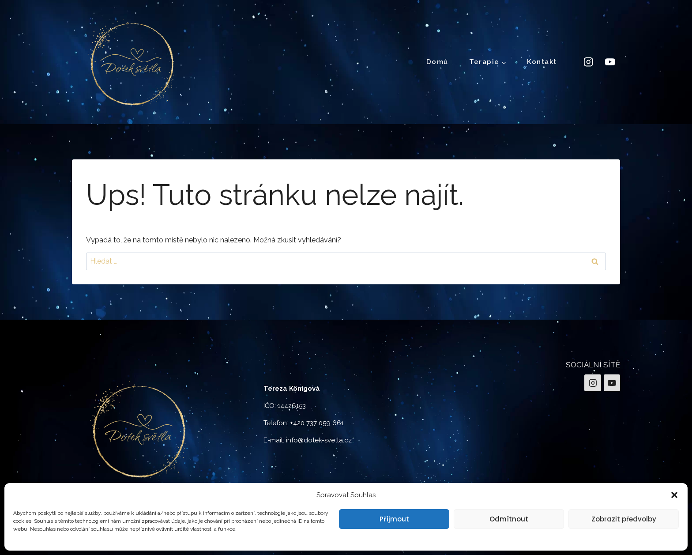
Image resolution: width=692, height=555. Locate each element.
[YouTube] (610, 62)
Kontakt (542, 62)
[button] (674, 495)
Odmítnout (508, 519)
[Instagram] (588, 62)
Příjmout (394, 519)
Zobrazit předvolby (623, 519)
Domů (437, 62)
